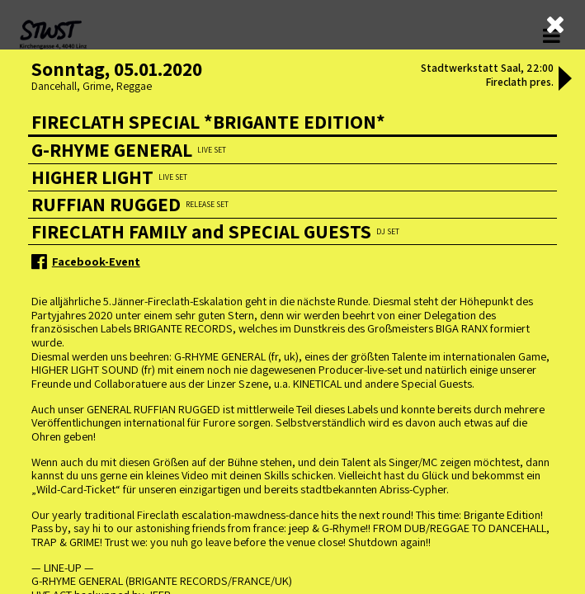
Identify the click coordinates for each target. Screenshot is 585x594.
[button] (565, 80)
